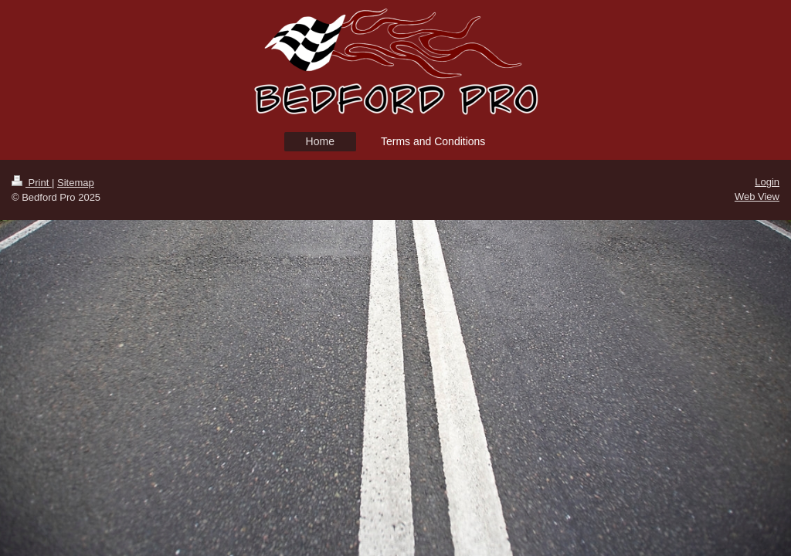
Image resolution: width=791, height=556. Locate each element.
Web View (757, 196)
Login (767, 182)
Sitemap (75, 182)
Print (32, 182)
